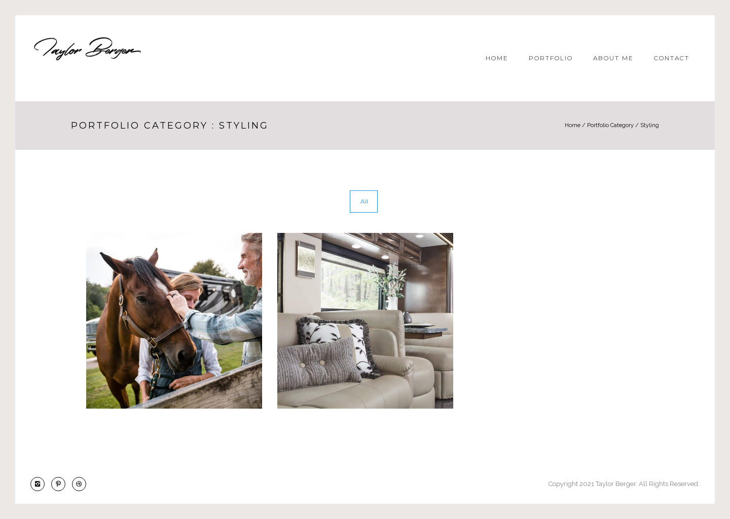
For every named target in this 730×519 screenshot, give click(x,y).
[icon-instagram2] (40, 484)
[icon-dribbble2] (79, 484)
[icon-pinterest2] (60, 484)
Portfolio (551, 58)
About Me (613, 58)
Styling (649, 125)
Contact (671, 58)
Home (497, 58)
